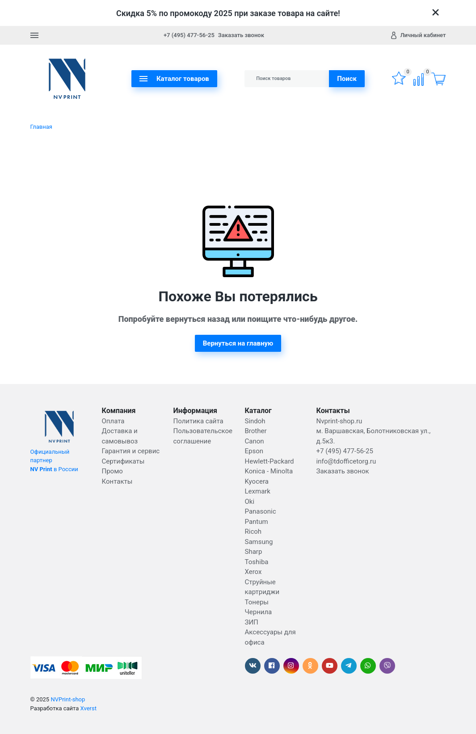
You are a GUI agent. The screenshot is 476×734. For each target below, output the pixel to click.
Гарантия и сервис (131, 451)
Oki (250, 502)
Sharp (253, 552)
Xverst (88, 708)
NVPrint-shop (68, 699)
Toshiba (257, 562)
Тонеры (257, 602)
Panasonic (260, 511)
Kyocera (257, 481)
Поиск (347, 79)
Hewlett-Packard (269, 461)
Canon (254, 441)
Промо (112, 471)
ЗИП (251, 622)
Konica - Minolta (269, 471)
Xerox (253, 572)
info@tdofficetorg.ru (346, 461)
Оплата (113, 421)
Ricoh (253, 531)
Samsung (259, 542)
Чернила (258, 612)
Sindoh (255, 421)
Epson (254, 451)
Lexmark (257, 491)
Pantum (256, 522)
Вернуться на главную (238, 343)
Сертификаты (123, 461)
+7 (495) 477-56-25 (189, 35)
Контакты (117, 481)
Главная (41, 126)
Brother (256, 431)
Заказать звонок (241, 35)
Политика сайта (198, 421)
